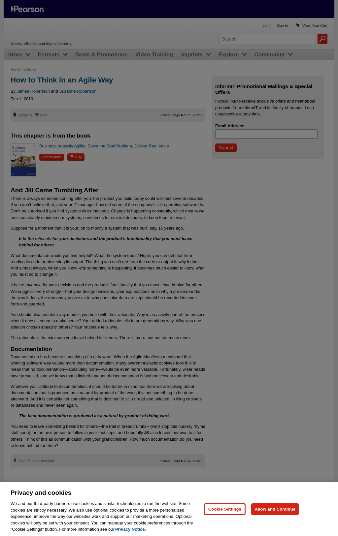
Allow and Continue (274, 509)
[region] (169, 509)
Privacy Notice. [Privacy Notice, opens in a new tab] (130, 529)
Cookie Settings (224, 509)
